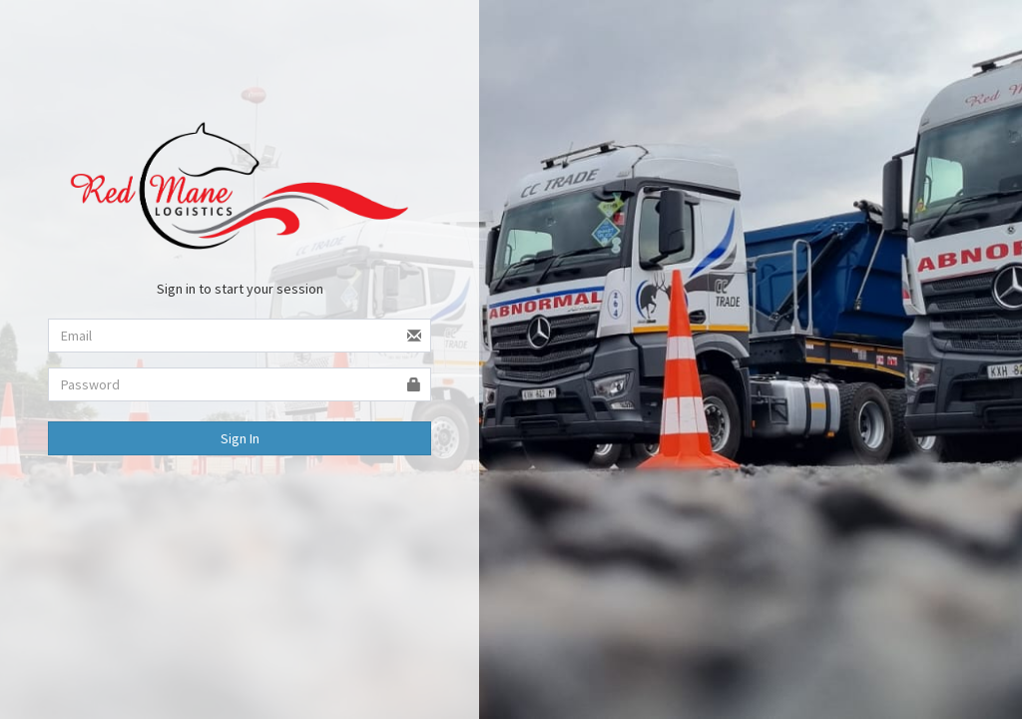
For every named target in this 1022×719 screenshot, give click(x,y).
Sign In (240, 438)
